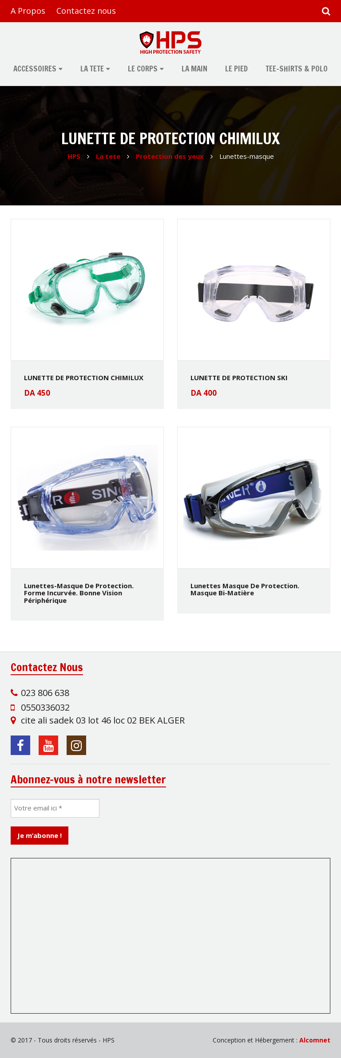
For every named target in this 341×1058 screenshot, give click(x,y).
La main (194, 68)
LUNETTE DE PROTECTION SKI (239, 377)
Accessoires (34, 68)
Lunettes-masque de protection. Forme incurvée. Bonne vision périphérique (79, 593)
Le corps (143, 68)
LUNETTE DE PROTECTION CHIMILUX (83, 377)
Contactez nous (86, 10)
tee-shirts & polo (297, 68)
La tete (92, 68)
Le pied (236, 68)
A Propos (28, 10)
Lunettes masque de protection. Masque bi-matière (244, 589)
